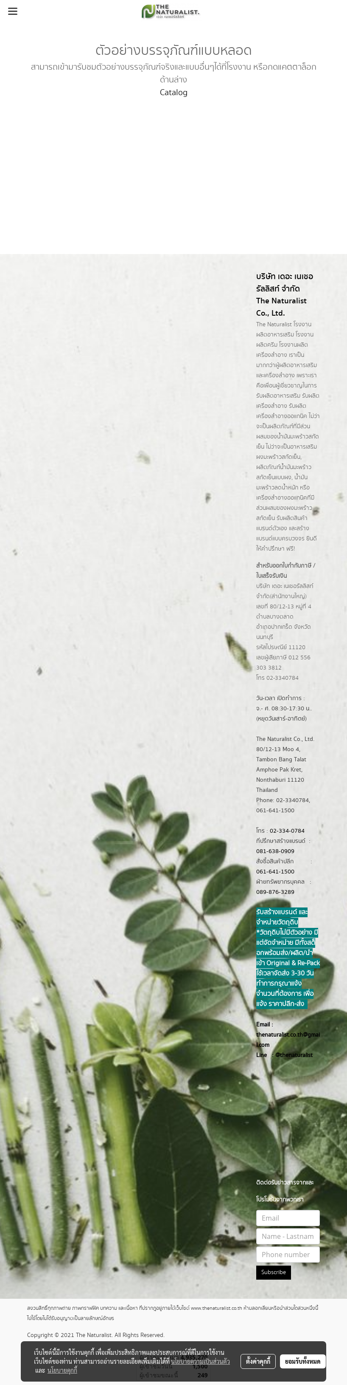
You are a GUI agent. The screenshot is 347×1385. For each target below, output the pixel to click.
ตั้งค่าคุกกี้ (258, 1361)
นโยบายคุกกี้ (62, 1370)
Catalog (173, 93)
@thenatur (288, 1055)
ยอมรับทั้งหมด (303, 1361)
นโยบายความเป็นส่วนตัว (200, 1361)
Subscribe (273, 1272)
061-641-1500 (275, 872)
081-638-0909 (275, 851)
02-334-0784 (287, 831)
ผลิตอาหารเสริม (298, 365)
